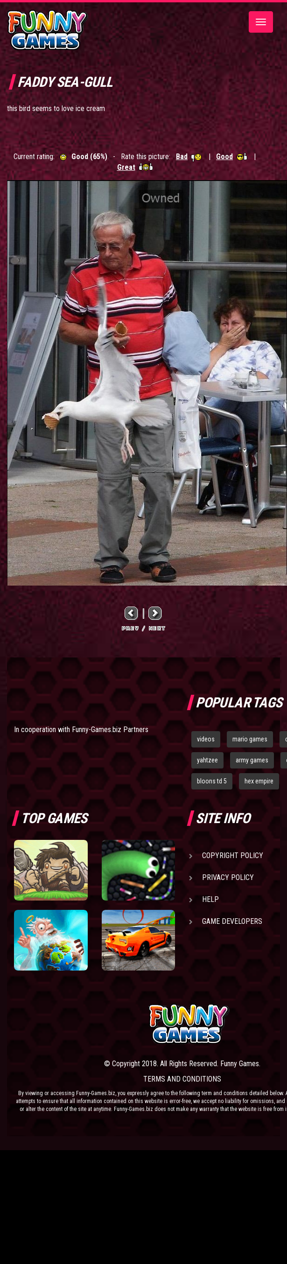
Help (210, 899)
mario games (249, 739)
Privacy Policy (228, 877)
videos (206, 739)
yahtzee (207, 760)
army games (252, 760)
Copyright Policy (232, 855)
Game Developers (232, 921)
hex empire (259, 781)
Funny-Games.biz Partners (110, 729)
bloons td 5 (212, 781)
